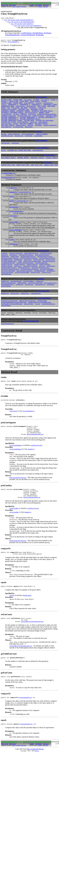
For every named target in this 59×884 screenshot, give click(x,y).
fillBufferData (46, 267)
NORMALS (23, 118)
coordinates (20, 109)
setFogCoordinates (30, 282)
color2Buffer (29, 105)
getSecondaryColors (28, 271)
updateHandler (37, 158)
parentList (19, 143)
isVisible (13, 227)
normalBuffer (6, 118)
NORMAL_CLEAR (44, 116)
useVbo (15, 130)
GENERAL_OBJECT (23, 166)
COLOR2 (44, 103)
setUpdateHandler (48, 324)
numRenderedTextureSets (46, 118)
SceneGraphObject (42, 155)
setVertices (35, 290)
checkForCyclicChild (9, 320)
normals (16, 118)
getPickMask (21, 301)
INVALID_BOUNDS (41, 141)
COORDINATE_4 (37, 107)
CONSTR (18, 6)
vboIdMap (38, 131)
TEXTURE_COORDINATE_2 (28, 122)
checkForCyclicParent (27, 320)
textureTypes (6, 130)
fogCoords (42, 110)
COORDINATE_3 (25, 107)
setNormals (51, 282)
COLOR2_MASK (17, 105)
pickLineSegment (15, 242)
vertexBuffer (6, 133)
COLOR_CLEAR (13, 103)
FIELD (13, 6)
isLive (37, 324)
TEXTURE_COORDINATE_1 (9, 122)
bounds (3, 141)
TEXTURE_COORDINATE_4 (9, 124)
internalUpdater (27, 141)
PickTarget (47, 33)
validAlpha (38, 143)
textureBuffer (22, 128)
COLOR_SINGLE (35, 103)
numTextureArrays (24, 120)
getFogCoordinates (26, 269)
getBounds (39, 299)
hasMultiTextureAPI (8, 112)
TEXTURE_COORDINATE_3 (46, 122)
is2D (19, 276)
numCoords (32, 118)
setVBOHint (51, 288)
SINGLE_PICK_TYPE (50, 173)
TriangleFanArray (8, 182)
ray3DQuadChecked (8, 278)
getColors (13, 269)
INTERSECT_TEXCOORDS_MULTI (42, 114)
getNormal (5, 271)
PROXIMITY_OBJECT (37, 166)
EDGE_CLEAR (41, 109)
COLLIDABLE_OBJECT (8, 166)
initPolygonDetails (8, 276)
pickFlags (28, 143)
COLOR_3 (54, 101)
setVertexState (7, 290)
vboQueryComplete (50, 131)
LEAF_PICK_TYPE (36, 173)
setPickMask (6, 305)
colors (3, 107)
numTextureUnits (48, 276)
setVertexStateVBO (22, 290)
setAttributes (6, 280)
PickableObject (37, 33)
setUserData (6, 326)
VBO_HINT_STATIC (41, 130)
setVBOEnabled (39, 288)
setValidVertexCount (24, 288)
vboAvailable (21, 131)
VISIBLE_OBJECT (51, 166)
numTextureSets (38, 120)
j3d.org (37, 781)
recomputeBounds (41, 278)
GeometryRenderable (27, 35)
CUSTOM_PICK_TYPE (8, 173)
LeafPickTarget (26, 33)
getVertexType (38, 274)
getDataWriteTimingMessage (11, 324)
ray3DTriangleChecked (24, 278)
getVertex (28, 274)
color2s (39, 105)
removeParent (40, 303)
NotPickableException (35, 459)
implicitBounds (14, 141)
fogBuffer (32, 110)
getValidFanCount (16, 222)
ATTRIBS (36, 101)
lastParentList (7, 143)
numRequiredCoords (8, 120)
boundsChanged (16, 299)
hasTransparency (50, 301)
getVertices (50, 274)
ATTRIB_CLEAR (6, 101)
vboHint (30, 131)
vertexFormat (18, 133)
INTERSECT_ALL (23, 112)
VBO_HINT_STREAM (7, 131)
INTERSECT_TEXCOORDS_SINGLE (12, 116)
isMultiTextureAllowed (32, 276)
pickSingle (29, 303)
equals (11, 207)
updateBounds (6, 292)
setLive (42, 282)
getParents (15, 313)
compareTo (13, 197)
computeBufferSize (31, 267)
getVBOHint (18, 274)
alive (3, 158)
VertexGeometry (13, 43)
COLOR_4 (4, 103)
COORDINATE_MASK (7, 109)
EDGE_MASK (51, 109)
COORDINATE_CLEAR (50, 107)
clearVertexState (15, 267)
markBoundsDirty (7, 303)
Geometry (38, 138)
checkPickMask (28, 299)
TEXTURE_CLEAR (51, 120)
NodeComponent (41, 148)
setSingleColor (24, 284)
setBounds (50, 303)
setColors (17, 282)
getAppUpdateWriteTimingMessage (13, 322)
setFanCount (13, 257)
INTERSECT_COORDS (8, 114)
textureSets (42, 128)
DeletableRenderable (12, 35)
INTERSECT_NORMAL (23, 114)
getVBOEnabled (6, 274)
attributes (45, 101)
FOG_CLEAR (15, 110)
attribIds (28, 101)
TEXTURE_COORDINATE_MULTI (30, 124)
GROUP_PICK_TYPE (22, 173)
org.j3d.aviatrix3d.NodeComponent (21, 22)
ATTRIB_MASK (17, 101)
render (11, 253)
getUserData (28, 324)
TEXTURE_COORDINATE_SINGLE (11, 126)
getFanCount (13, 218)
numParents (25, 313)
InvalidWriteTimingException (32, 650)
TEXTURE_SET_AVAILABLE (44, 126)
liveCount (15, 151)
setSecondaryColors (8, 284)
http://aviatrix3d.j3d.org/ (35, 779)
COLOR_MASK (24, 103)
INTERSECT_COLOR (37, 112)
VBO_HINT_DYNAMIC (26, 130)
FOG (8, 110)
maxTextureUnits (31, 116)
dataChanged (31, 109)
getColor (4, 269)
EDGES (3, 110)
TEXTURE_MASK (29, 126)
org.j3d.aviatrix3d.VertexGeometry (28, 26)
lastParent (5, 151)
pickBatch (19, 303)
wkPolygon (28, 133)
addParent (5, 299)
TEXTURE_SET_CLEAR (8, 128)
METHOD (24, 6)
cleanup (4, 267)
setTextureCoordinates (40, 284)
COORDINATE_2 (13, 107)
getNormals (15, 271)
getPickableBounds (8, 301)
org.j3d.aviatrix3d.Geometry (22, 24)
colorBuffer (47, 105)
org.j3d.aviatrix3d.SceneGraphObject (18, 20)
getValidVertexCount (47, 273)
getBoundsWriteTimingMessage (39, 322)
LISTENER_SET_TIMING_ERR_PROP (19, 158)
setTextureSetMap (46, 286)
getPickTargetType (35, 301)
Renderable (40, 35)
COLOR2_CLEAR (6, 105)
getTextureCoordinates (28, 273)
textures (33, 128)
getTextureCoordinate (9, 273)
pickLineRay (13, 234)
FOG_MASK (24, 110)
